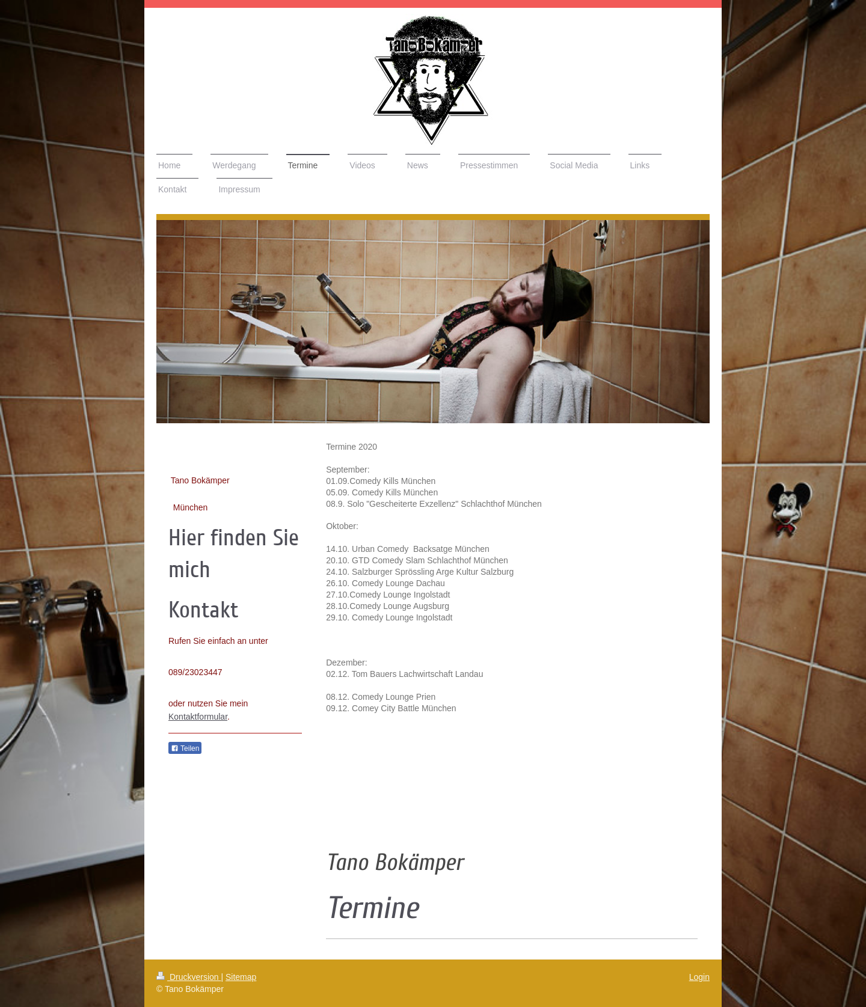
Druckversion (188, 977)
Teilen (185, 748)
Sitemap (241, 977)
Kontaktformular (197, 716)
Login (699, 977)
